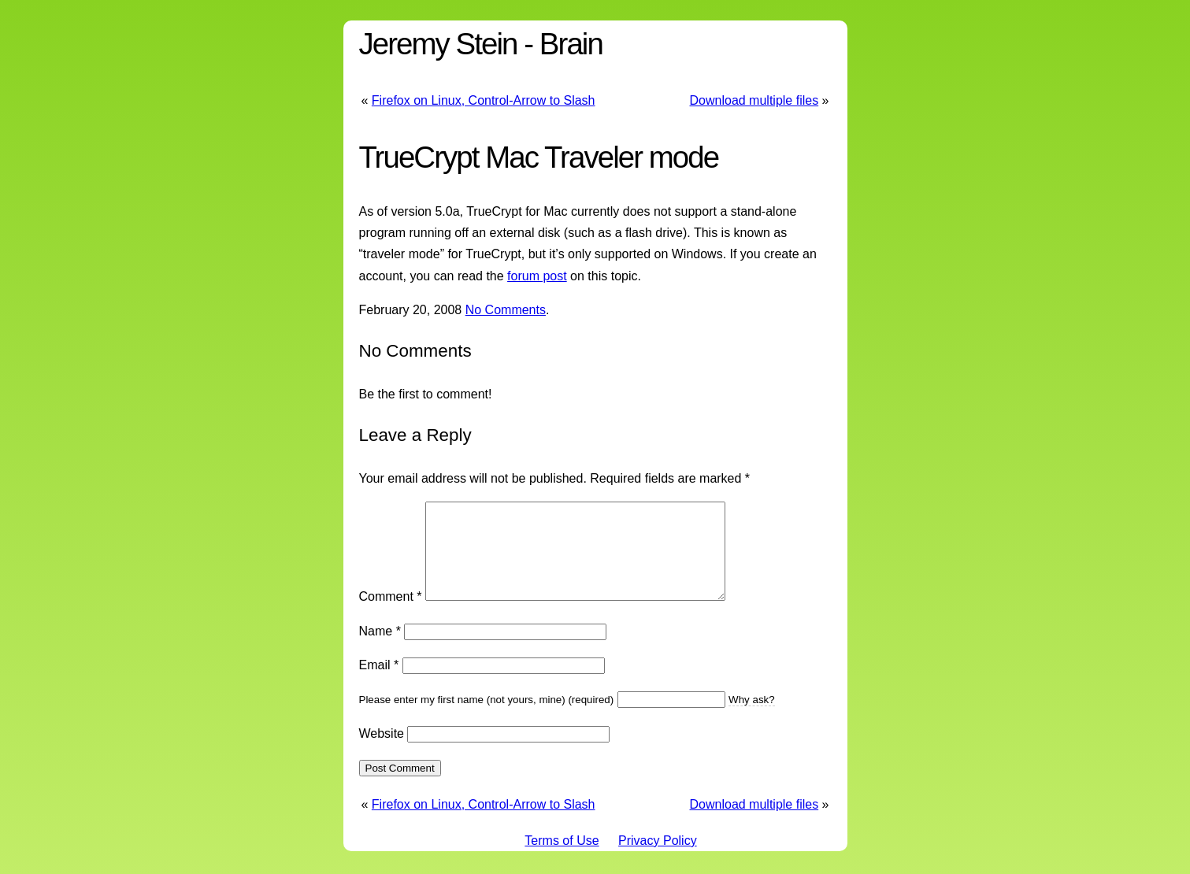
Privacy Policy (657, 859)
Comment (390, 615)
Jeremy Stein (438, 44)
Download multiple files (754, 100)
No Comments (505, 310)
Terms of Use (562, 859)
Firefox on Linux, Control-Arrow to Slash (483, 100)
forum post (537, 276)
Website (382, 752)
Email (379, 684)
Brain (570, 44)
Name (380, 650)
